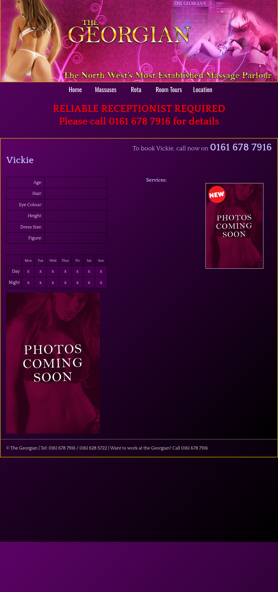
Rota (136, 89)
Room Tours (169, 89)
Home (75, 89)
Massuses (106, 89)
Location (202, 89)
